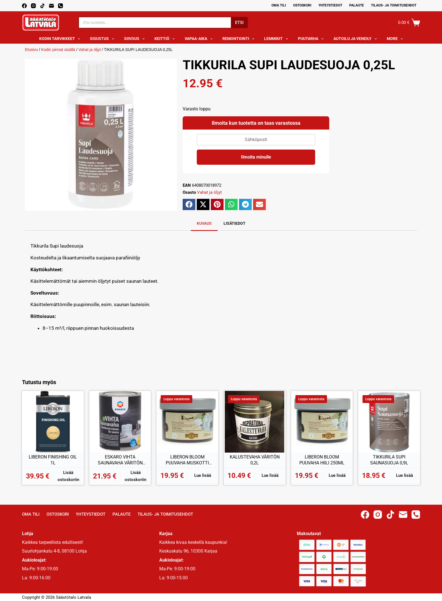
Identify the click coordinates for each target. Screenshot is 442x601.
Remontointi (239, 38)
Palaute (356, 5)
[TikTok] (42, 5)
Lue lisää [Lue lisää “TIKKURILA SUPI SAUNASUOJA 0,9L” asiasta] (404, 475)
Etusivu (31, 49)
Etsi (239, 22)
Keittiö (165, 38)
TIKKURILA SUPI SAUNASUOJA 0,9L (389, 460)
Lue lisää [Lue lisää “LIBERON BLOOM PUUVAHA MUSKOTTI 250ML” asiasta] (202, 475)
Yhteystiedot (330, 5)
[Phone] (60, 5)
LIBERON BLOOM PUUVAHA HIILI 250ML (321, 460)
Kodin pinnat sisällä (58, 49)
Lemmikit (277, 38)
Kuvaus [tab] (204, 223)
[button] (189, 204)
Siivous (135, 38)
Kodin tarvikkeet (61, 38)
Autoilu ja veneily (356, 38)
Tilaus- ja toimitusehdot (393, 5)
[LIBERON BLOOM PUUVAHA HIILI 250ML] (322, 422)
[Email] (51, 5)
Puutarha (312, 38)
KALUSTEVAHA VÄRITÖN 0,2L (255, 460)
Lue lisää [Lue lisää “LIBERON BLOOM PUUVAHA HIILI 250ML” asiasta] (337, 475)
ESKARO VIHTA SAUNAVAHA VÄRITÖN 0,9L (120, 460)
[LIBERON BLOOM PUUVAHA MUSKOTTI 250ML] (187, 422)
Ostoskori (302, 5)
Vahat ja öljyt (89, 49)
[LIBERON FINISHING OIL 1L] (53, 422)
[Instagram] (33, 5)
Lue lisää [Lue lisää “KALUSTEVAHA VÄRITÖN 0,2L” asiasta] (270, 475)
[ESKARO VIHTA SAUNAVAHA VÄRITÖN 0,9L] (120, 422)
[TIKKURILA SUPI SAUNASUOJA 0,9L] (389, 422)
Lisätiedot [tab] (235, 223)
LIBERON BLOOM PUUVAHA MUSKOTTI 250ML (187, 460)
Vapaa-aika (200, 38)
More (396, 38)
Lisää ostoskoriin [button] (68, 476)
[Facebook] (24, 5)
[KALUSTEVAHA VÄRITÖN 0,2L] (255, 422)
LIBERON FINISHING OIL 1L (53, 460)
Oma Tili (278, 5)
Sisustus (103, 38)
